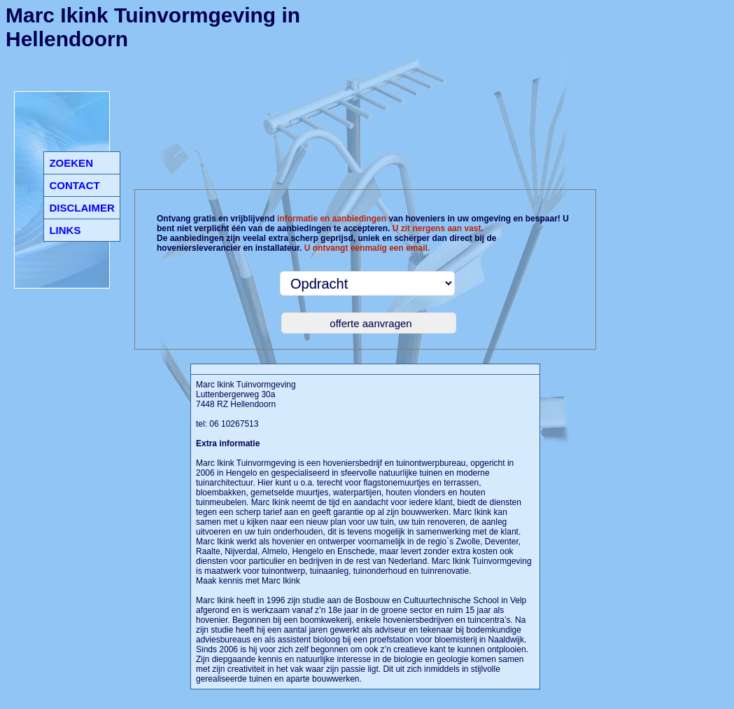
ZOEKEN (71, 163)
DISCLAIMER (81, 208)
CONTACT (74, 185)
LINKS (64, 230)
